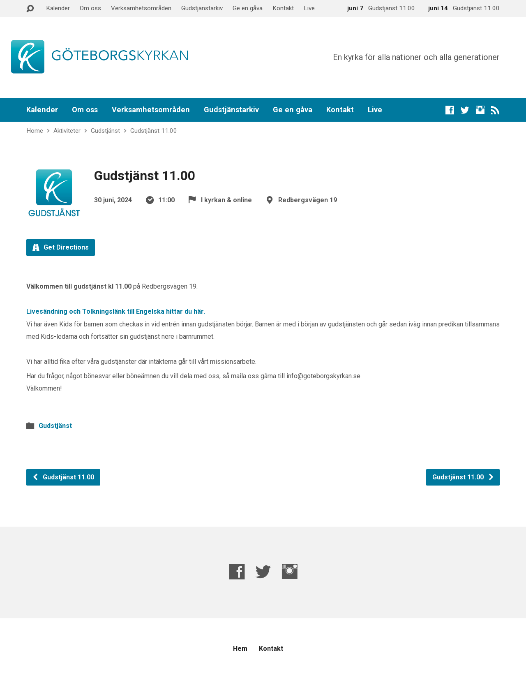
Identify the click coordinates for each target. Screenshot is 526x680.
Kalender (58, 8)
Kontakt (283, 8)
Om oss (90, 8)
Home (34, 130)
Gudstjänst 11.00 (153, 130)
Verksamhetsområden (141, 8)
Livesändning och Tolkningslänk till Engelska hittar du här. (115, 311)
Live (309, 8)
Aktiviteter (67, 130)
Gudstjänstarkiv (202, 8)
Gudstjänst (105, 130)
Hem (240, 648)
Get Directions (60, 247)
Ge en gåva (248, 8)
